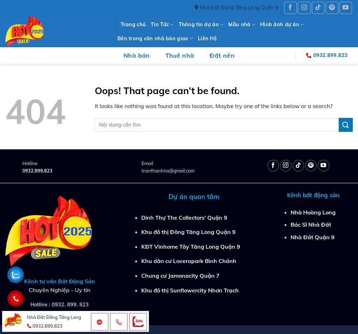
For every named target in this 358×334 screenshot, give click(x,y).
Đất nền (221, 55)
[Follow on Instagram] (304, 8)
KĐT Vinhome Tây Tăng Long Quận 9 (190, 246)
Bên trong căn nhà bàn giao (155, 38)
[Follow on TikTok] (318, 8)
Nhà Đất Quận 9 (313, 237)
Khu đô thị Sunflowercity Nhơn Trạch (190, 290)
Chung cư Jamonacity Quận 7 (180, 275)
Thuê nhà (179, 55)
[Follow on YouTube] (345, 8)
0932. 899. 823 (70, 304)
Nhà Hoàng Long (313, 212)
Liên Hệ (207, 38)
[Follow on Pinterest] (332, 8)
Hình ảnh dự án (282, 24)
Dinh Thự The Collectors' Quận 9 (184, 217)
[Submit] (346, 125)
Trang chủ (133, 24)
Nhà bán (136, 55)
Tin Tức (162, 24)
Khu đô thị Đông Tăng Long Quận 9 (188, 231)
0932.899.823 (37, 170)
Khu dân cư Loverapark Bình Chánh (188, 260)
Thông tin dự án (201, 24)
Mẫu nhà (241, 24)
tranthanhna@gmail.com (168, 170)
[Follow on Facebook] (290, 8)
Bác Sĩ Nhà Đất (311, 224)
